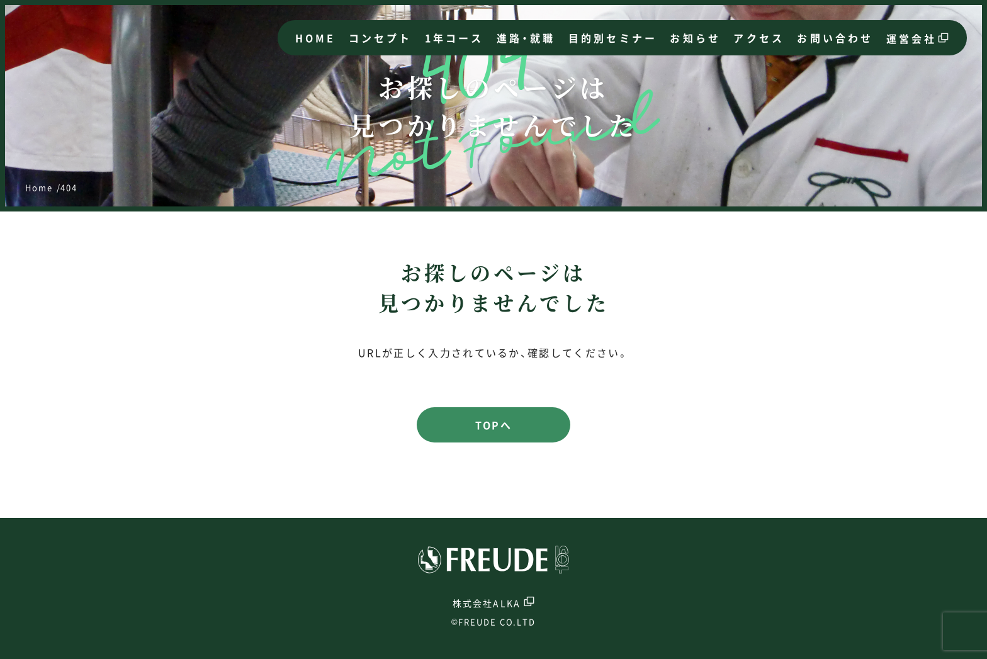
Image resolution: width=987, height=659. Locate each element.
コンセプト (380, 37)
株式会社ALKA (493, 601)
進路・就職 (526, 37)
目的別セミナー (612, 37)
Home (39, 187)
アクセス (758, 37)
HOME (315, 37)
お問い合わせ (835, 37)
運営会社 (911, 38)
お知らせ (695, 37)
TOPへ (493, 424)
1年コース (454, 37)
